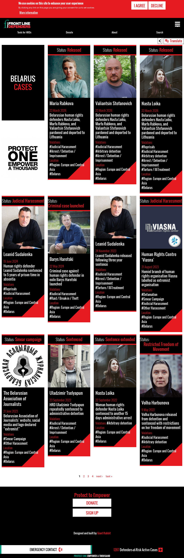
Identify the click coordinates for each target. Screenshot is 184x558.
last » (109, 476)
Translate (176, 40)
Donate (69, 32)
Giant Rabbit (104, 533)
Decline (157, 5)
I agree (139, 5)
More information (28, 12)
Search (159, 32)
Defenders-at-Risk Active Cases (136, 550)
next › (99, 476)
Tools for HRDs (24, 32)
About (114, 32)
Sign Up (92, 513)
